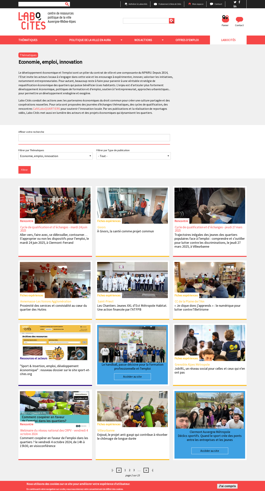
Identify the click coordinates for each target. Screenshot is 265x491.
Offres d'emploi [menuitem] (187, 40)
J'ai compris (227, 486)
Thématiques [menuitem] (27, 40)
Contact (218, 4)
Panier (225, 25)
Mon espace (197, 4)
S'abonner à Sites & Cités (169, 4)
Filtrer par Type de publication (113, 150)
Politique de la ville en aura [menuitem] (90, 40)
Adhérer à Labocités (138, 4)
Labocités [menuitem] (228, 40)
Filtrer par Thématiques (31, 150)
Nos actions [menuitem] (143, 40)
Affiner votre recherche (31, 131)
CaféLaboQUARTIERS (46, 108)
